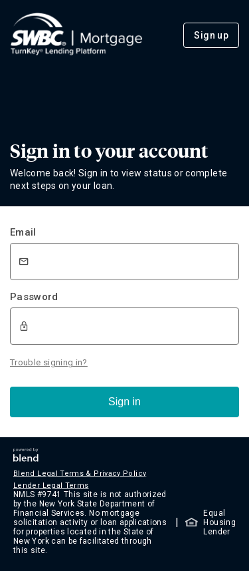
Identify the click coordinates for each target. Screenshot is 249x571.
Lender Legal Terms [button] (50, 485)
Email (23, 232)
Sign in (124, 401)
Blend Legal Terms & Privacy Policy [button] (79, 473)
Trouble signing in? (49, 362)
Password (34, 297)
